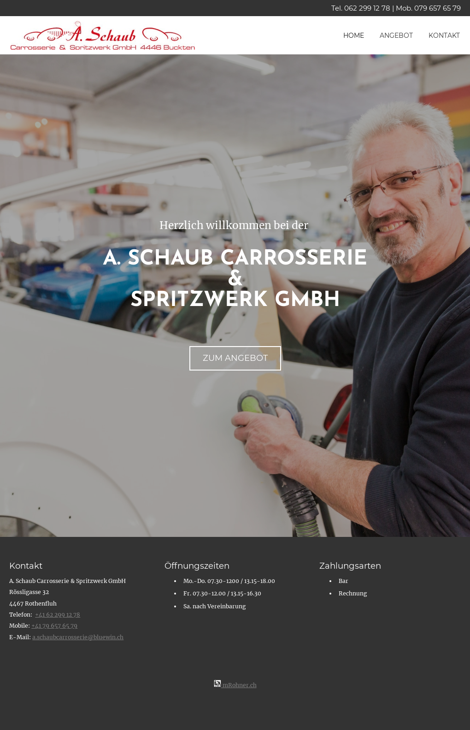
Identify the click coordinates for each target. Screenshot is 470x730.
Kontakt (444, 35)
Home (353, 35)
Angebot (396, 35)
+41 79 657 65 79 (54, 625)
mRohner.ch (235, 685)
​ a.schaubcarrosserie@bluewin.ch (77, 637)
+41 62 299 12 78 (57, 614)
